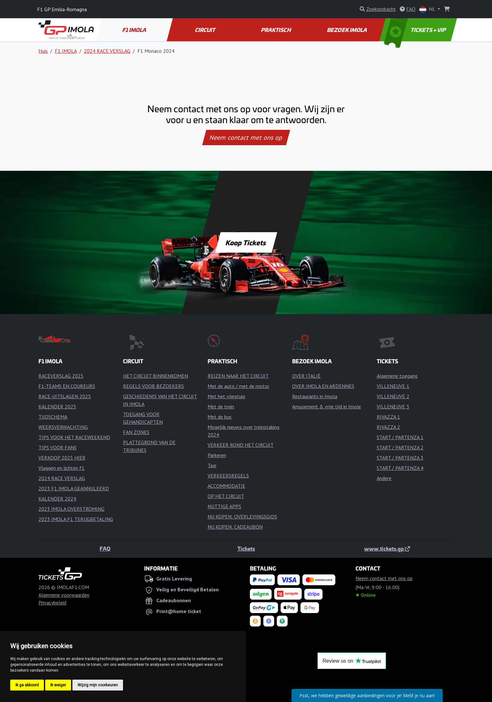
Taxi (212, 465)
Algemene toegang (397, 376)
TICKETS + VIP (415, 29)
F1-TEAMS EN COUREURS (66, 386)
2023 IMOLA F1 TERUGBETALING (75, 519)
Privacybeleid (52, 602)
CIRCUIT (205, 30)
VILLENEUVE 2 (393, 396)
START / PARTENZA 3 (400, 457)
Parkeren (217, 455)
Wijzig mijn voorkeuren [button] (98, 685)
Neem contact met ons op (246, 137)
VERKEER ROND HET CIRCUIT (241, 445)
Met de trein (221, 406)
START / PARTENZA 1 (400, 437)
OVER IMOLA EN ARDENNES (323, 386)
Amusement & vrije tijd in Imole (326, 406)
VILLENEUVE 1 (393, 386)
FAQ (105, 548)
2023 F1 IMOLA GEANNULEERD (73, 488)
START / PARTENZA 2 (400, 447)
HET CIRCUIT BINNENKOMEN (155, 376)
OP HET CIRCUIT (226, 496)
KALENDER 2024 (57, 498)
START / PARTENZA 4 (400, 468)
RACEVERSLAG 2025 (61, 376)
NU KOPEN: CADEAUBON (235, 527)
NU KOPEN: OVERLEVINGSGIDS (242, 516)
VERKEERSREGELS (228, 475)
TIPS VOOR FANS (57, 447)
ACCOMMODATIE (226, 486)
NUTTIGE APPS (224, 506)
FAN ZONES (136, 432)
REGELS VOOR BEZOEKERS (153, 386)
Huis (43, 51)
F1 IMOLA (135, 30)
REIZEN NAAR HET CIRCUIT (238, 376)
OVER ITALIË (306, 376)
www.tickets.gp (387, 548)
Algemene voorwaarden (63, 595)
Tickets (246, 548)
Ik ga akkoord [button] (27, 685)
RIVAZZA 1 (388, 417)
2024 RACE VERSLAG (107, 51)
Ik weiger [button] (58, 685)
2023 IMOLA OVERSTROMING (71, 509)
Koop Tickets (246, 242)
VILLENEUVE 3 (393, 406)
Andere (384, 478)
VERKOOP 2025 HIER (62, 457)
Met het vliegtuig (226, 396)
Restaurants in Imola (314, 396)
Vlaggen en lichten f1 (61, 468)
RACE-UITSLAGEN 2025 (64, 396)
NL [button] (427, 9)
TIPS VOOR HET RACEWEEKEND (74, 437)
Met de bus (220, 417)
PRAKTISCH (276, 30)
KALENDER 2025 (57, 406)
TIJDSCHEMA (52, 417)
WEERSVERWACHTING (63, 427)
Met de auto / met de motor (238, 386)
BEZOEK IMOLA (347, 30)
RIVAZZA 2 (388, 427)
